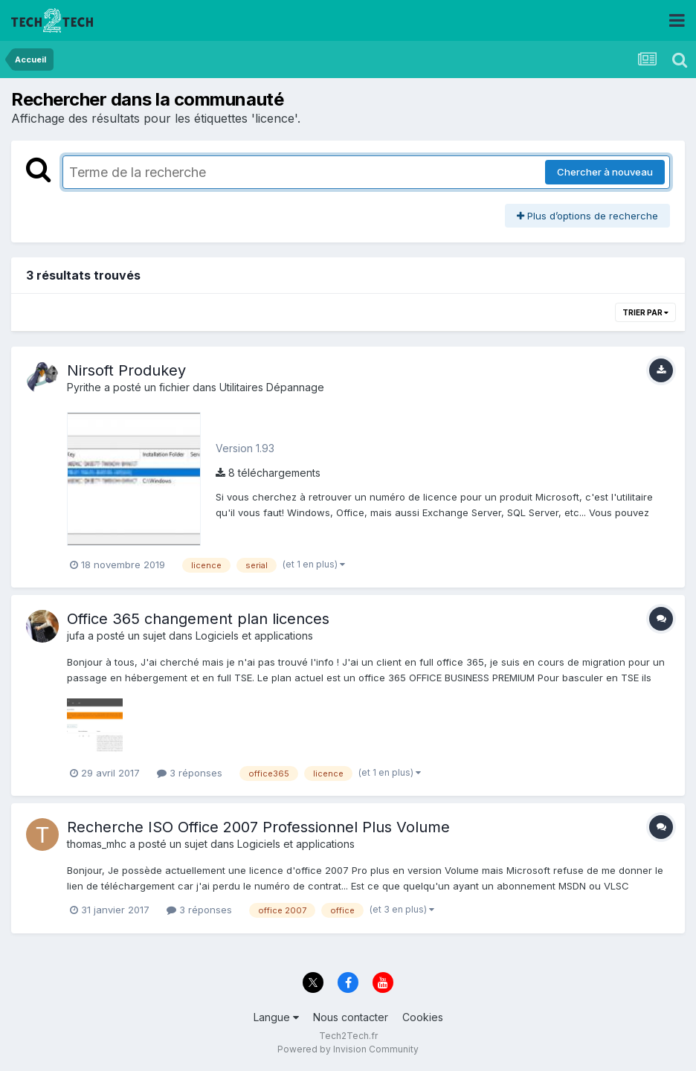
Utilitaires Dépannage (271, 387)
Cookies (422, 1017)
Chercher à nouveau (605, 172)
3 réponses (189, 773)
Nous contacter (350, 1017)
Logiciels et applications (254, 635)
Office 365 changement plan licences (198, 619)
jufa (76, 635)
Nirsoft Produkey (126, 370)
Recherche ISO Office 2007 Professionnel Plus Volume (258, 827)
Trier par (645, 312)
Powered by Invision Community (348, 1049)
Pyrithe (84, 387)
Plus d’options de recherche (587, 216)
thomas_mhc (96, 843)
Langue (276, 1017)
